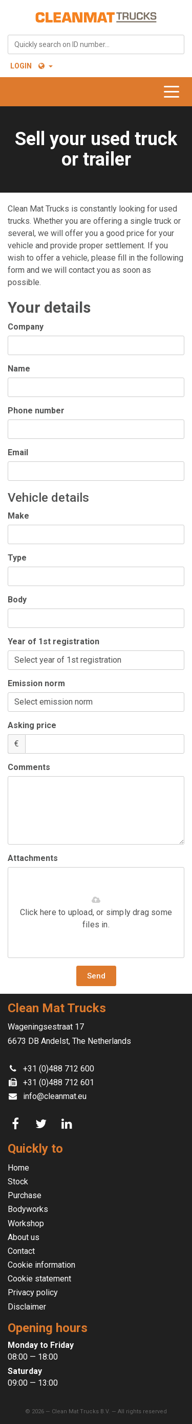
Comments (29, 767)
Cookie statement (39, 1278)
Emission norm (36, 683)
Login (21, 66)
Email (18, 452)
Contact (21, 1251)
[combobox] (96, 44)
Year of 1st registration (53, 641)
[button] (44, 66)
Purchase (24, 1195)
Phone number (36, 410)
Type (17, 558)
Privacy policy (33, 1292)
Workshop (26, 1223)
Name (19, 368)
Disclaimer (27, 1307)
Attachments (33, 858)
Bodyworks (28, 1209)
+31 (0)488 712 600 (58, 1068)
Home (18, 1168)
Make (18, 516)
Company (26, 327)
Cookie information (41, 1265)
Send (96, 976)
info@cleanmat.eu (55, 1096)
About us (23, 1237)
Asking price (32, 725)
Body (17, 599)
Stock (18, 1181)
